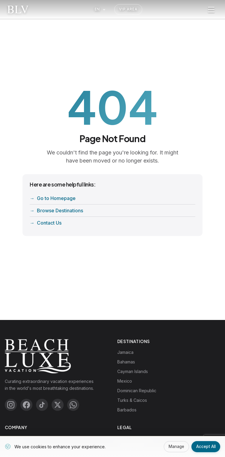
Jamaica (125, 352)
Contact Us (49, 223)
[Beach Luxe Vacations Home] (17, 9)
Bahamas (126, 361)
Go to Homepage (56, 198)
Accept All (205, 446)
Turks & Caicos (132, 400)
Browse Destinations (60, 211)
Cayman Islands (132, 371)
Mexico (124, 381)
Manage (173, 446)
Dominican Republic (136, 390)
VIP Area (128, 9)
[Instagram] (11, 405)
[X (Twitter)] (58, 405)
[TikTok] (42, 405)
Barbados (126, 409)
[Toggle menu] (211, 9)
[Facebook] (26, 405)
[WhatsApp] (73, 405)
